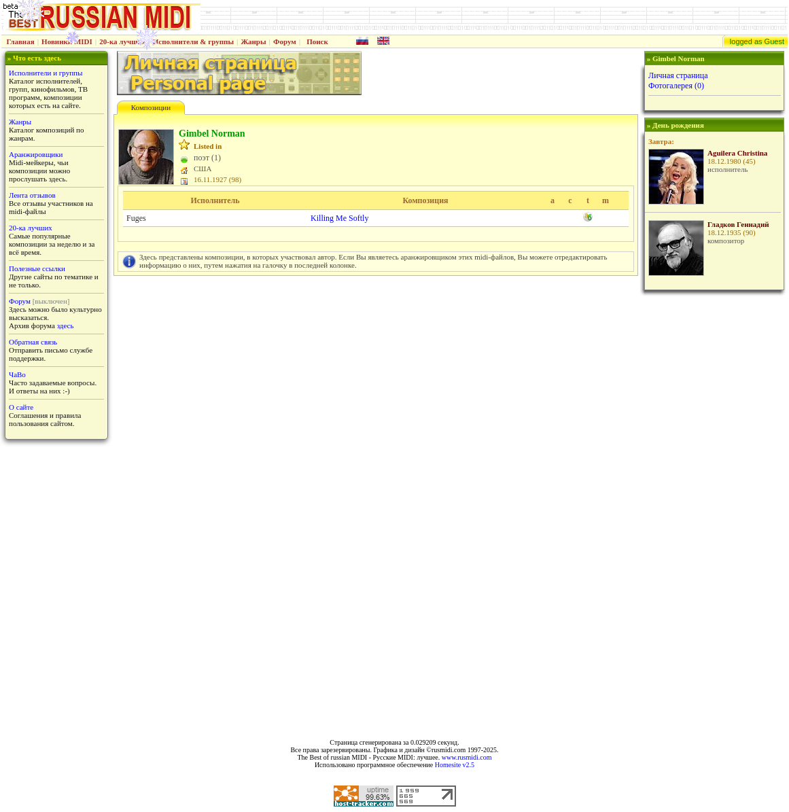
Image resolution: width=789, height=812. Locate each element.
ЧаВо (17, 374)
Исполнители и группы (45, 73)
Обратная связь (33, 342)
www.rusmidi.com (467, 757)
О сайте (21, 407)
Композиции (151, 107)
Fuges (136, 218)
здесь (65, 325)
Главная (21, 41)
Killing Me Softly (339, 218)
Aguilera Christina (737, 153)
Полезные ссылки (37, 268)
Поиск (317, 41)
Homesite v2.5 (454, 765)
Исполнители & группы (193, 41)
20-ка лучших (122, 41)
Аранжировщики (36, 154)
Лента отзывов (32, 195)
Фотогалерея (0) (676, 85)
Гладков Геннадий (738, 224)
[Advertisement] (713, 510)
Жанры (253, 41)
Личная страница (678, 75)
